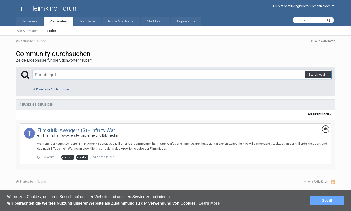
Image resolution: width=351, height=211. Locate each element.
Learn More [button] (209, 203)
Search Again (318, 74)
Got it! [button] (327, 200)
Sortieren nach (319, 114)
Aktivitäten (58, 21)
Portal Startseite (121, 21)
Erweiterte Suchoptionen (51, 89)
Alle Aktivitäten (27, 31)
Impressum (186, 21)
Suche (51, 31)
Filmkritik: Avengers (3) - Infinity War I (77, 130)
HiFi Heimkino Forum (47, 8)
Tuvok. (65, 135)
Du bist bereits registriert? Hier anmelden (303, 6)
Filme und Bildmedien (103, 135)
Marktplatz (155, 21)
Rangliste (87, 21)
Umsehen (29, 21)
